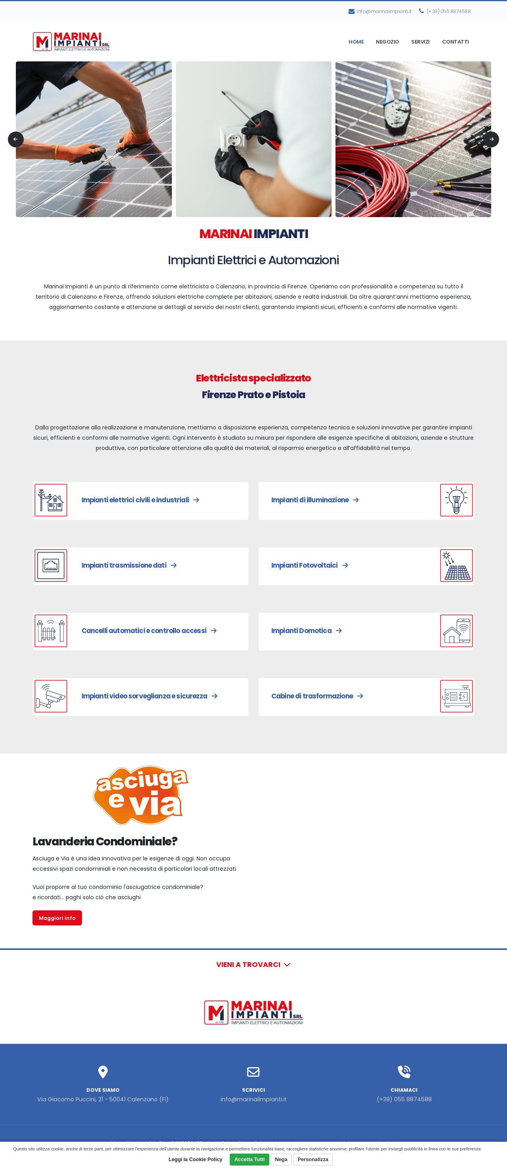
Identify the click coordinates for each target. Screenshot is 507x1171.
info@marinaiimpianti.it (380, 11)
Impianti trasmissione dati (129, 565)
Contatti (455, 42)
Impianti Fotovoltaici (309, 565)
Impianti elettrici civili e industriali (140, 500)
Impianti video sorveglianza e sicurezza (149, 696)
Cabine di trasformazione (317, 696)
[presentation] (16, 139)
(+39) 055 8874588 (445, 11)
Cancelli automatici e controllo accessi (149, 630)
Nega (281, 1159)
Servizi (420, 42)
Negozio (387, 42)
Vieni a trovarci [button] (253, 964)
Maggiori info (57, 918)
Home (356, 42)
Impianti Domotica (306, 630)
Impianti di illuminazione (314, 500)
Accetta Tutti (249, 1159)
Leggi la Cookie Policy (196, 1159)
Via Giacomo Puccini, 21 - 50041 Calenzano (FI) (103, 1099)
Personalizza (312, 1159)
